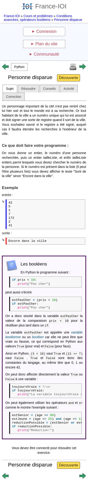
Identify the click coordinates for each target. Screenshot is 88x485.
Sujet (10, 89)
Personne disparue (68, 20)
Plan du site (46, 44)
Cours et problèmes (38, 16)
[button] (19, 67)
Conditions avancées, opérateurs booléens (38, 18)
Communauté (46, 54)
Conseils (49, 89)
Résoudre (28, 89)
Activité (69, 89)
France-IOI (44, 6)
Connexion (46, 31)
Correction (13, 97)
